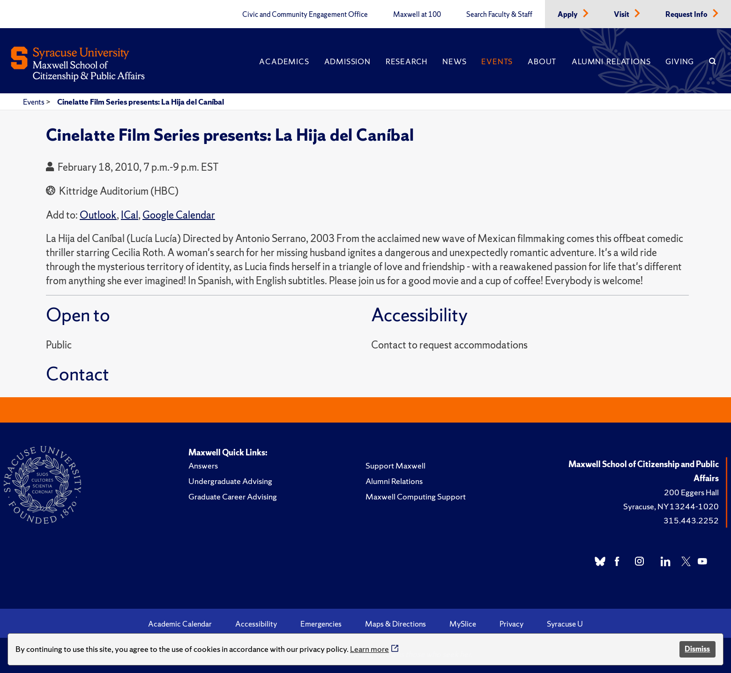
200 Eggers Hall (691, 492)
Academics (284, 61)
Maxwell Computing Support (416, 496)
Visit (622, 14)
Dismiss (697, 649)
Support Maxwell (395, 465)
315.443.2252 (691, 520)
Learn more (369, 648)
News (454, 61)
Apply (568, 14)
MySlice (462, 624)
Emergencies (321, 624)
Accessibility (256, 624)
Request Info (687, 14)
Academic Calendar (180, 624)
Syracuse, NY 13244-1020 (671, 506)
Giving (679, 61)
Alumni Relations (611, 61)
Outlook (98, 215)
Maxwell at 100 (417, 14)
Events (497, 61)
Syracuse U (565, 624)
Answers (203, 465)
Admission (347, 61)
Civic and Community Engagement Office (305, 14)
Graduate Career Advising (232, 496)
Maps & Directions (395, 624)
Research (406, 61)
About (542, 61)
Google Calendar (178, 215)
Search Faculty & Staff (499, 14)
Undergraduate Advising (230, 481)
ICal (129, 215)
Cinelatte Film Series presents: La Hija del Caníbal (140, 102)
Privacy (511, 624)
